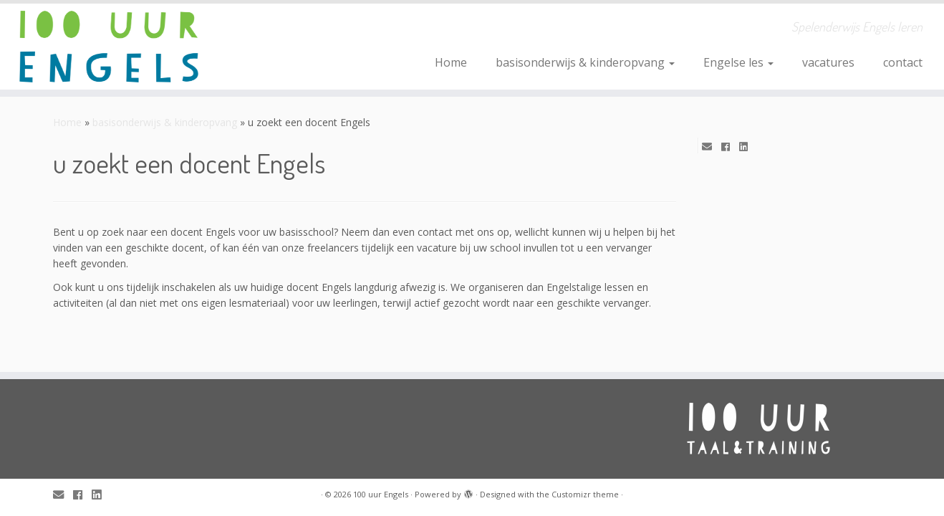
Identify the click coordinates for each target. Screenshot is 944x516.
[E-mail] (711, 147)
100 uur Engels (380, 494)
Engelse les (738, 62)
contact (903, 62)
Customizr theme (585, 494)
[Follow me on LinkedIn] (748, 147)
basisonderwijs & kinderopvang (585, 62)
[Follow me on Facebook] (730, 147)
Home (451, 62)
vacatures (828, 62)
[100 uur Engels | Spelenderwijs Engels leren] (109, 46)
